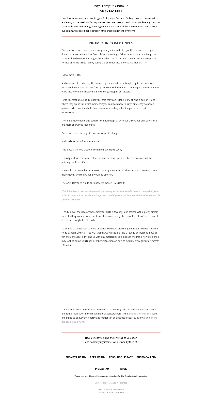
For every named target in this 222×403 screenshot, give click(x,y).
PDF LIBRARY (98, 357)
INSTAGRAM (102, 369)
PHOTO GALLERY (146, 357)
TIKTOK (122, 369)
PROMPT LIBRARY (76, 357)
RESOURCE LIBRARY (121, 357)
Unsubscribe (100, 383)
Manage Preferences (118, 383)
